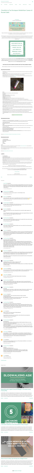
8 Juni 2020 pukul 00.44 (6, 248)
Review (20, 4)
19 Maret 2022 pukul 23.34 (7, 358)
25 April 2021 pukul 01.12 (7, 343)
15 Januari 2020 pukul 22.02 (7, 188)
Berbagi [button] (2, 398)
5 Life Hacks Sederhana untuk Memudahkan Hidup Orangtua (14, 424)
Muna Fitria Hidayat (6, 191)
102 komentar (6, 432)
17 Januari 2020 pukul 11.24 (7, 200)
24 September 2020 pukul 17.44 (8, 308)
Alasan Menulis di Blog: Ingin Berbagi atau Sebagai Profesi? (14, 458)
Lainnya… (30, 4)
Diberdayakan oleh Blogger (17, 470)
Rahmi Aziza (5, 196)
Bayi (1, 4)
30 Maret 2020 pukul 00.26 (7, 227)
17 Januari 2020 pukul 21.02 (7, 206)
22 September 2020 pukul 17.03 (8, 299)
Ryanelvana (5, 294)
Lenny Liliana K (5, 331)
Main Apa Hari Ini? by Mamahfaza (5, 1)
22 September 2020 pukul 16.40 (8, 284)
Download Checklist (17, 171)
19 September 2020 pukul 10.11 (8, 277)
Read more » (31, 398)
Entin (4, 339)
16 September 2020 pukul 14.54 (8, 272)
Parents (16, 4)
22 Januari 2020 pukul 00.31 (7, 221)
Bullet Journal (25, 4)
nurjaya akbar (5, 274)
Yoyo (4, 355)
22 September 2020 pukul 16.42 (8, 291)
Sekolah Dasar (11, 4)
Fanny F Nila (5, 183)
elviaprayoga (5, 268)
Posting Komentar (3, 360)
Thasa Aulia (5, 230)
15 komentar (6, 398)
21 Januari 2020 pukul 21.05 (7, 215)
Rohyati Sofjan (5, 250)
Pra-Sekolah (5, 4)
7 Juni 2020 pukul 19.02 (6, 235)
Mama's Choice (15, 75)
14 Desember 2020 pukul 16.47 (7, 317)
